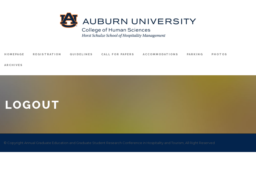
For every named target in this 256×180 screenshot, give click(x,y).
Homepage (14, 54)
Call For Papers (117, 54)
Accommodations (160, 54)
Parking (195, 54)
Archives (13, 65)
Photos (219, 54)
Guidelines (81, 54)
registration (47, 54)
